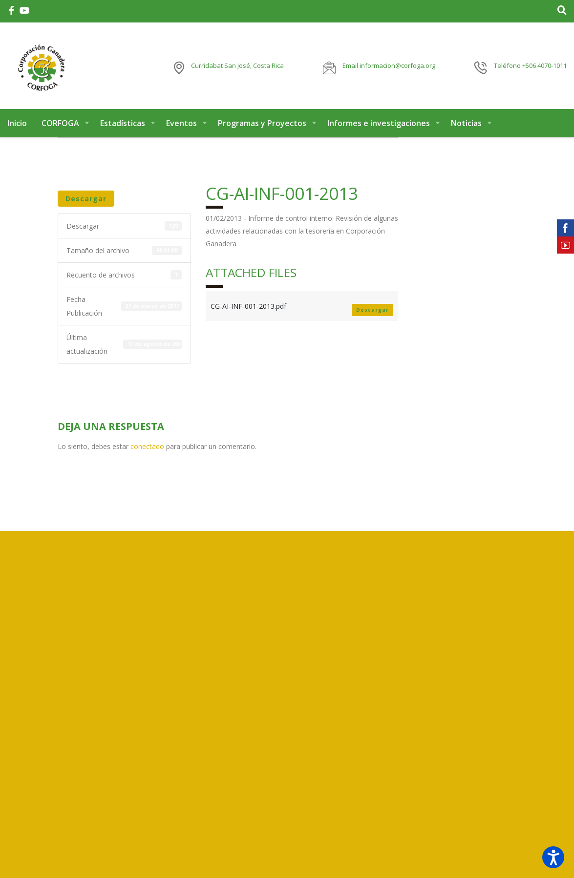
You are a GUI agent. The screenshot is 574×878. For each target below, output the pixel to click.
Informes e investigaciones (378, 126)
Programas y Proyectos (262, 126)
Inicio (17, 126)
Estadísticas (122, 126)
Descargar (85, 201)
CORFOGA (60, 126)
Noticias (466, 126)
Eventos (181, 126)
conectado (147, 449)
